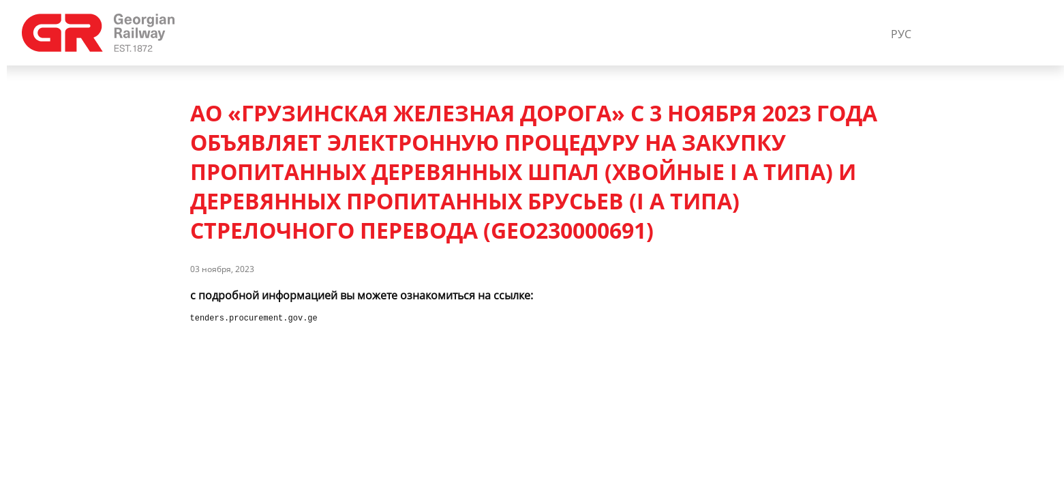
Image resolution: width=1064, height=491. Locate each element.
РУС (901, 34)
